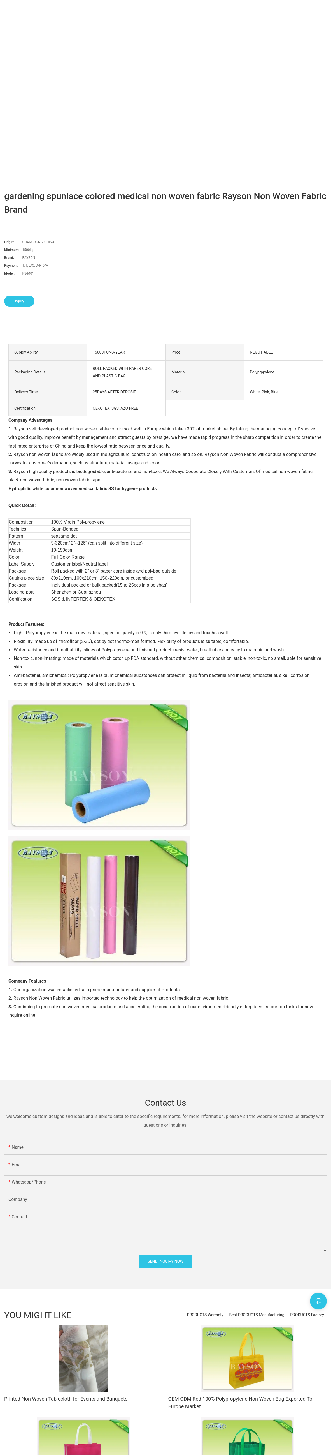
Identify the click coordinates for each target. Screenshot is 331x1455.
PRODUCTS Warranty (205, 1315)
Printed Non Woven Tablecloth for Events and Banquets (65, 1399)
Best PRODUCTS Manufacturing (256, 1315)
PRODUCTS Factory (307, 1315)
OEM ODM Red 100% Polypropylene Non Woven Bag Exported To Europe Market (240, 1402)
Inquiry (19, 301)
